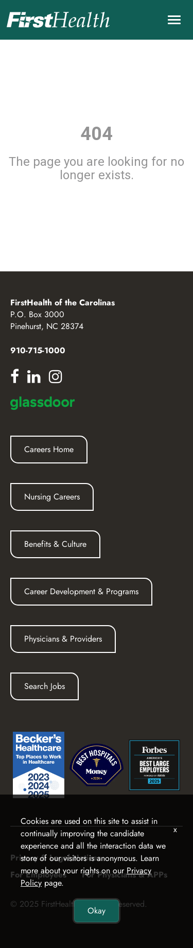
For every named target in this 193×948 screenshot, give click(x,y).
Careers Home (49, 449)
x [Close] (175, 829)
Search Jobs (44, 686)
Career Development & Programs (81, 591)
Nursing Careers (52, 497)
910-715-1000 (37, 350)
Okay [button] (96, 911)
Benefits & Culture (55, 544)
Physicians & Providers (63, 639)
